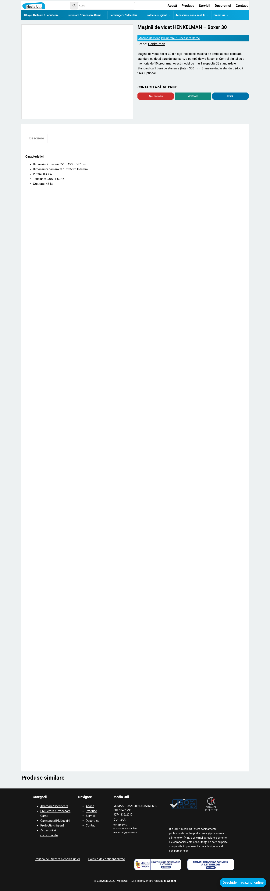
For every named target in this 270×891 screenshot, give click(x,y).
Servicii (90, 816)
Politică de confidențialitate (106, 859)
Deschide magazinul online (243, 882)
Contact (91, 825)
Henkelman (156, 44)
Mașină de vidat (149, 38)
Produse (91, 811)
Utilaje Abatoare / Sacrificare (43, 15)
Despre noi (93, 821)
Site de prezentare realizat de (153, 880)
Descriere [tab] (36, 138)
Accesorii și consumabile (192, 15)
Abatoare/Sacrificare (54, 806)
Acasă (90, 806)
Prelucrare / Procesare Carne (86, 15)
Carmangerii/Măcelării (55, 821)
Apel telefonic (156, 96)
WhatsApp (193, 96)
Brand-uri (221, 15)
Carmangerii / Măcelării (125, 15)
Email (230, 96)
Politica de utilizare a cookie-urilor (57, 859)
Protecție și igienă (158, 15)
